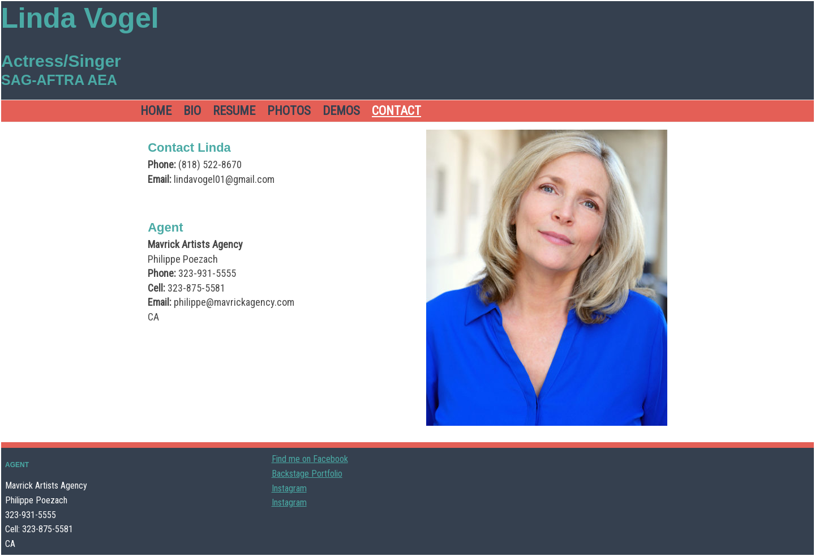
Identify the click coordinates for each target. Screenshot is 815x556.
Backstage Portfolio (307, 473)
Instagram (289, 488)
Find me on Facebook (310, 459)
